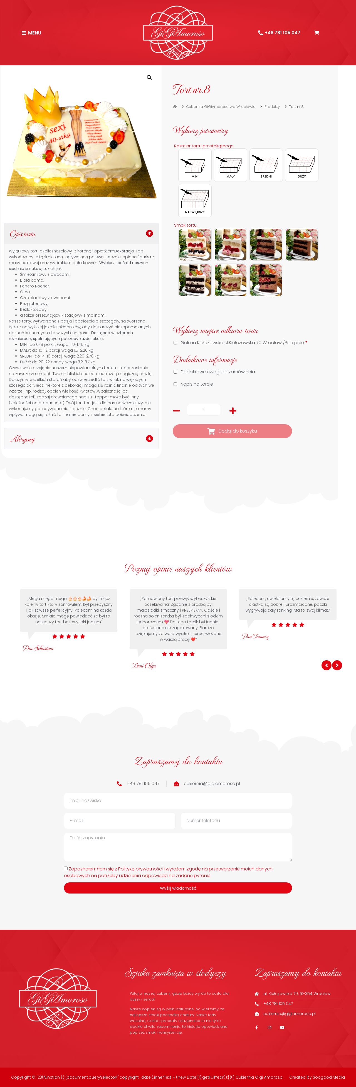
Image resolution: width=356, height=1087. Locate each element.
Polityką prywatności (140, 868)
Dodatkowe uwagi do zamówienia (215, 372)
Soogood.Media (329, 1077)
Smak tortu (185, 225)
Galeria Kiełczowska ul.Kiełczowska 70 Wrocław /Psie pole (241, 342)
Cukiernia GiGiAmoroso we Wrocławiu (220, 106)
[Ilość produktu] (204, 410)
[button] (149, 78)
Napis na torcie (194, 384)
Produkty (272, 106)
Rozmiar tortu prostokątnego (204, 146)
